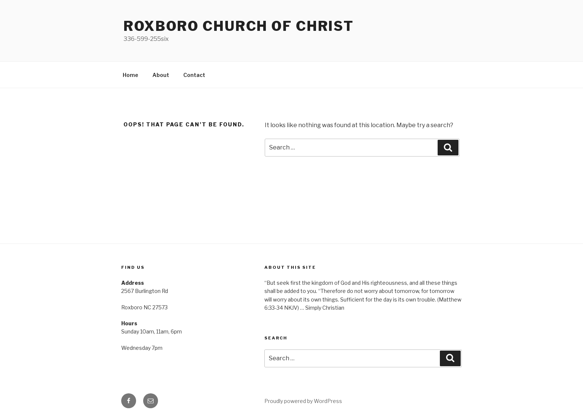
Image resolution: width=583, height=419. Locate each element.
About (160, 75)
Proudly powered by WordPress (303, 401)
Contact (194, 75)
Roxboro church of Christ (238, 26)
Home (130, 75)
